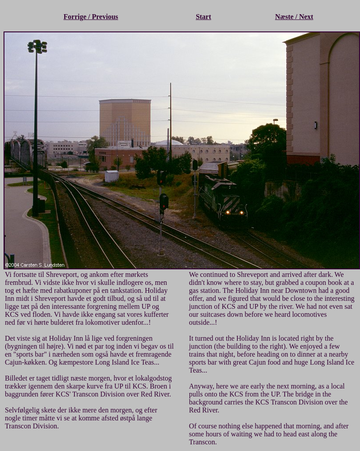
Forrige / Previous (91, 16)
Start (203, 16)
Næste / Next (294, 16)
